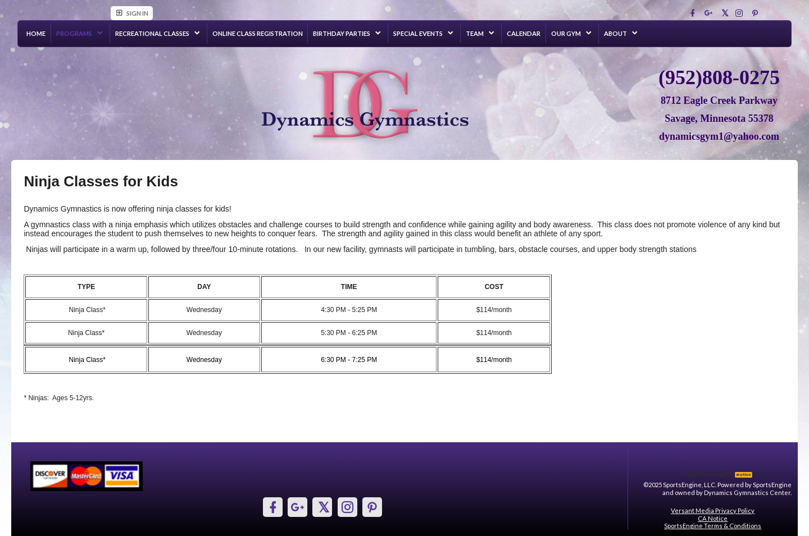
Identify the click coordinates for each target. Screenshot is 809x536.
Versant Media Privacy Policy (713, 510)
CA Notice (713, 518)
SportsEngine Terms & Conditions (712, 525)
